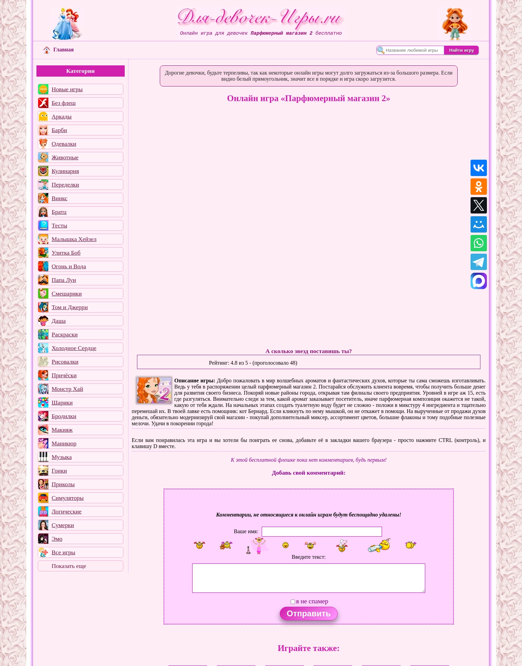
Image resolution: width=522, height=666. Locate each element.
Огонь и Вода (69, 266)
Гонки (59, 470)
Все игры (63, 552)
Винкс (59, 198)
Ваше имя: (246, 531)
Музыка (62, 457)
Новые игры (67, 89)
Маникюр (64, 443)
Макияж (62, 429)
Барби (59, 130)
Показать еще (69, 565)
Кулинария (65, 171)
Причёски (64, 375)
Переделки (65, 184)
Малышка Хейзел (74, 239)
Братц (59, 211)
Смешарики (67, 293)
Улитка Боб (66, 252)
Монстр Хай (67, 388)
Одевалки (64, 143)
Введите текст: (309, 557)
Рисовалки (65, 361)
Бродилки (64, 416)
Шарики (62, 402)
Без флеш (64, 102)
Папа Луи (64, 279)
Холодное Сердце (74, 348)
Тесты (59, 225)
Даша (59, 320)
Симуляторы (68, 497)
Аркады (62, 116)
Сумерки (63, 525)
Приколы (63, 484)
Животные (65, 157)
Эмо (57, 538)
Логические (67, 511)
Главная (58, 49)
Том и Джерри (70, 307)
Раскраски (65, 334)
